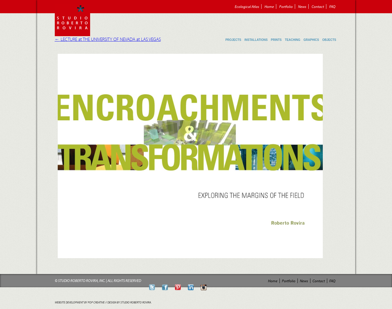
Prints (276, 39)
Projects (233, 39)
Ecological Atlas (247, 6)
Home (269, 6)
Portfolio (286, 6)
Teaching (292, 39)
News (302, 6)
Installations (256, 39)
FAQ (332, 6)
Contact (318, 6)
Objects (329, 39)
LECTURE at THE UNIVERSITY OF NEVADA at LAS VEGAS (108, 39)
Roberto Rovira (72, 20)
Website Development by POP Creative (80, 302)
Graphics (311, 39)
